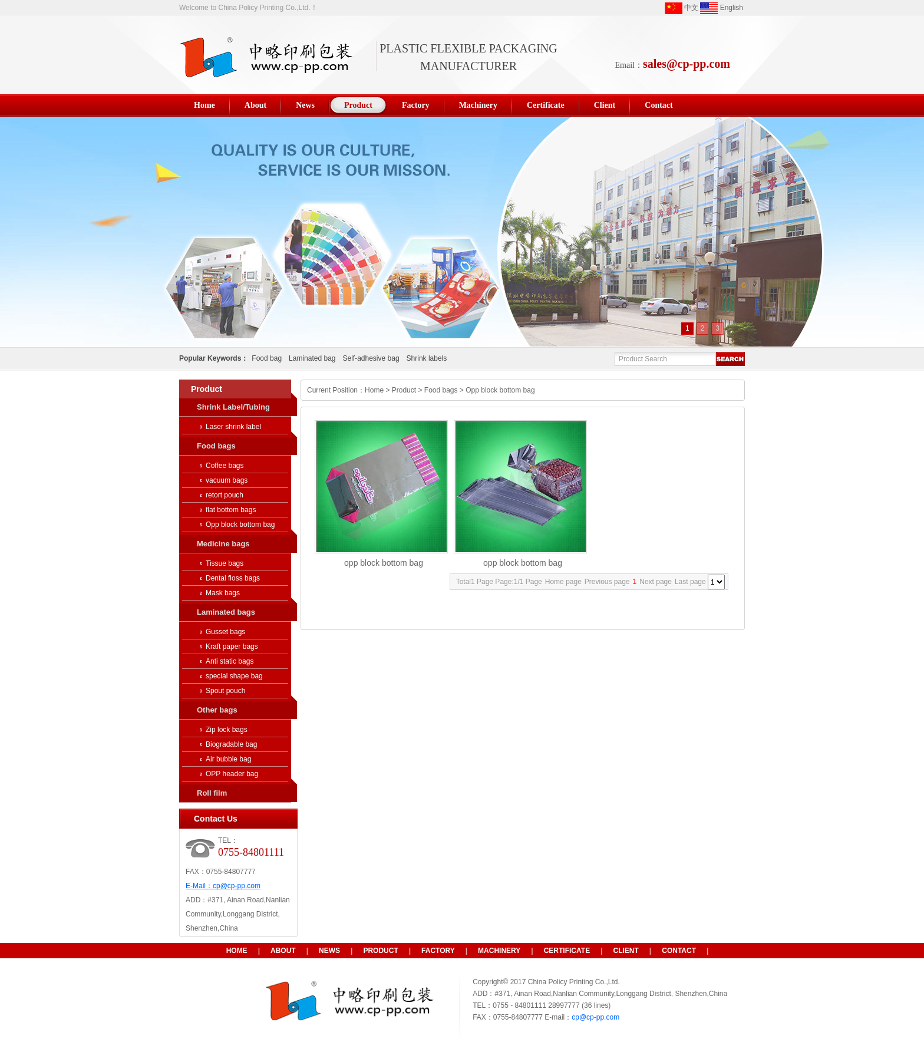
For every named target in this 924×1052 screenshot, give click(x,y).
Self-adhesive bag (370, 358)
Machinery (499, 951)
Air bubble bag (228, 759)
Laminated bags (226, 612)
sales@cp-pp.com (686, 63)
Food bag (267, 358)
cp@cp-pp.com (236, 886)
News (329, 951)
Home (374, 390)
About (283, 951)
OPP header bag (232, 774)
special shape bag (234, 676)
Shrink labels (427, 358)
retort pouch (224, 495)
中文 (681, 8)
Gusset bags (225, 632)
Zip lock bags (227, 729)
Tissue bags (224, 563)
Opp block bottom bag (240, 524)
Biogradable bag (231, 744)
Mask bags (223, 593)
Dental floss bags (233, 578)
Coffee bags (225, 465)
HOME (237, 951)
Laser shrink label (233, 427)
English (721, 8)
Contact (679, 951)
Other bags (217, 709)
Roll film (212, 793)
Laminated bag (312, 358)
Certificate (567, 951)
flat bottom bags (231, 510)
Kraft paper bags (232, 646)
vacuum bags (227, 480)
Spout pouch (225, 691)
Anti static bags (229, 661)
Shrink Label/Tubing (233, 407)
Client (626, 951)
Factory (438, 951)
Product (404, 390)
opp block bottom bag (383, 563)
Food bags (216, 445)
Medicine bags (223, 543)
